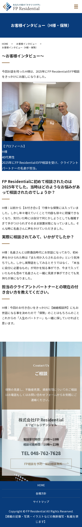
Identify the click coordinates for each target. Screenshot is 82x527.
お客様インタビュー (26, 43)
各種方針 (41, 493)
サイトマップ (41, 502)
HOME (5, 43)
